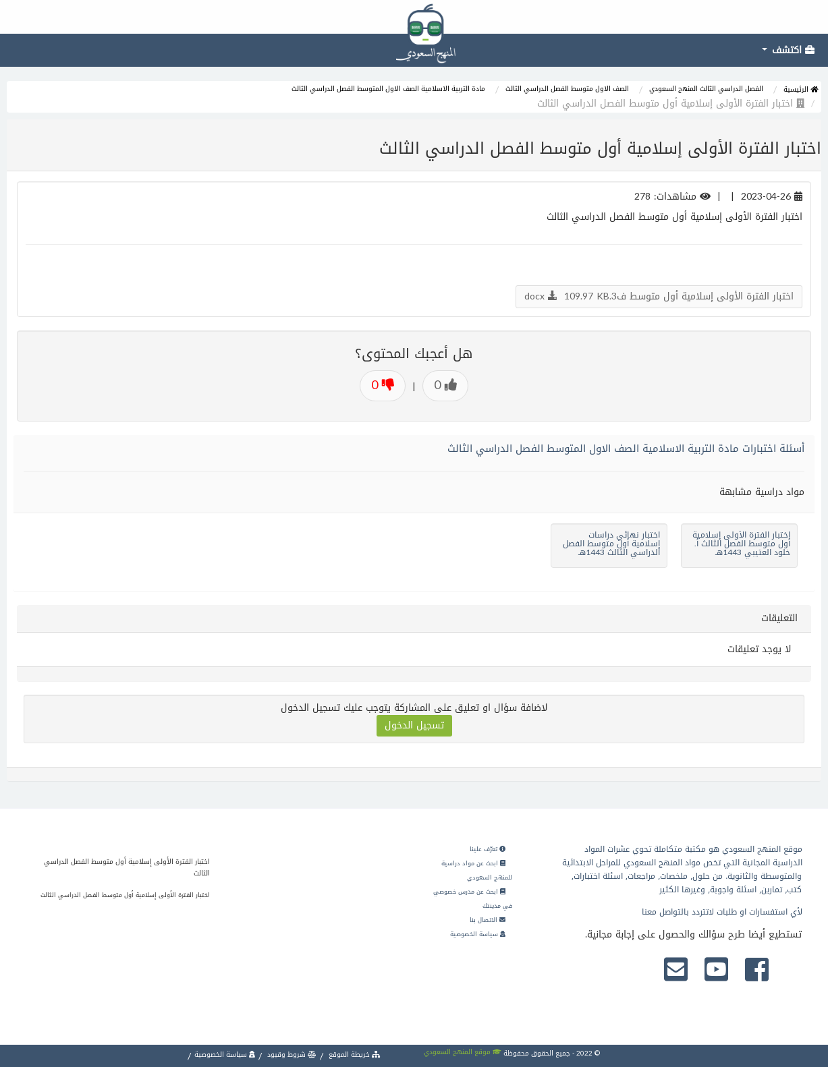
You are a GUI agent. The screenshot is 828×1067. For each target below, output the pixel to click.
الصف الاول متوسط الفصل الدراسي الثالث (567, 88)
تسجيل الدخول (414, 725)
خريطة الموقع (354, 1054)
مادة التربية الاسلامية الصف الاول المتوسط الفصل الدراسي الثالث (388, 88)
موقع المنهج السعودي (462, 1051)
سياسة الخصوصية (477, 934)
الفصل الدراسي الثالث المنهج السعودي (706, 88)
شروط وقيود (290, 1054)
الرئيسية (800, 89)
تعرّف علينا (487, 849)
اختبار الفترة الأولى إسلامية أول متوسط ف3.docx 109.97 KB (659, 296)
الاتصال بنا (487, 920)
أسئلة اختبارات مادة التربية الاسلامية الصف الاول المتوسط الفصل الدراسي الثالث (625, 448)
